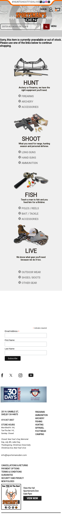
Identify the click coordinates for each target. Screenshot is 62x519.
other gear (27, 282)
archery (25, 101)
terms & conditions (11, 472)
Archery (39, 418)
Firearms (40, 412)
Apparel (39, 428)
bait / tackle (28, 213)
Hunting (39, 425)
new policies (7, 481)
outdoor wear (29, 272)
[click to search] (46, 26)
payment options (10, 468)
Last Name (10, 349)
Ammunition (41, 415)
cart (56, 10)
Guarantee (7, 475)
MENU (54, 26)
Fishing (38, 421)
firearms (26, 96)
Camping (39, 434)
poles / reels (28, 208)
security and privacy (12, 478)
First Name (10, 340)
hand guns (27, 157)
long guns (27, 152)
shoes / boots (29, 277)
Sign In (43, 9)
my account (51, 9)
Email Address (12, 331)
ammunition (28, 162)
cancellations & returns (14, 465)
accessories (28, 106)
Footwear (40, 431)
